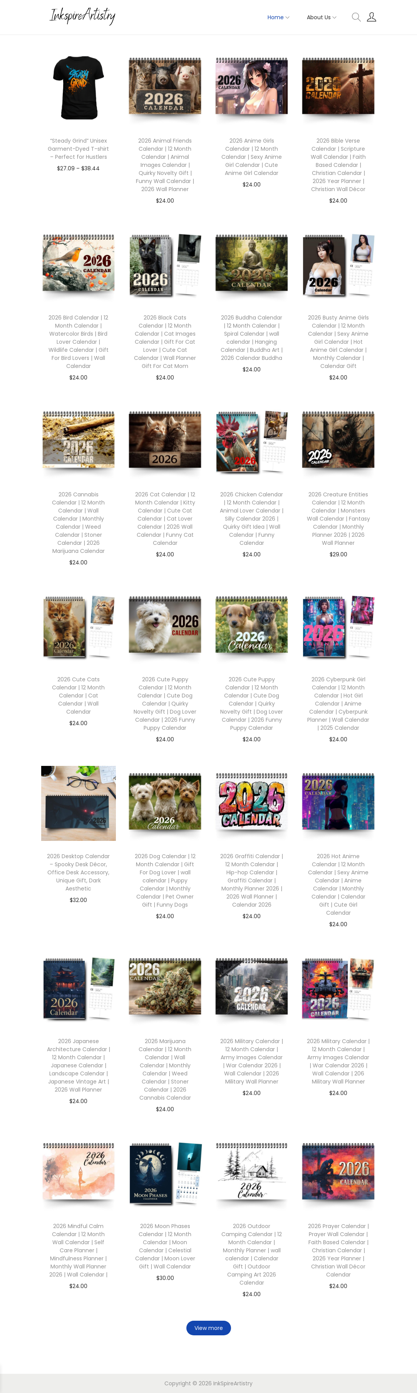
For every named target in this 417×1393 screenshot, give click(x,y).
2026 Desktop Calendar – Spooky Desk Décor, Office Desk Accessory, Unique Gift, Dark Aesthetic (78, 872)
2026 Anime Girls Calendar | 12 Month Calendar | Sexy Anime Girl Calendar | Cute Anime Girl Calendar (251, 157)
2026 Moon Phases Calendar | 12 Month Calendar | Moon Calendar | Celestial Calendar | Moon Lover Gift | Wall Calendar (165, 1246)
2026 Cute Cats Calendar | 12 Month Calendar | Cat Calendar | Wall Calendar (78, 696)
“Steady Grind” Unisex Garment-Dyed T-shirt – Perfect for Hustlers (78, 149)
